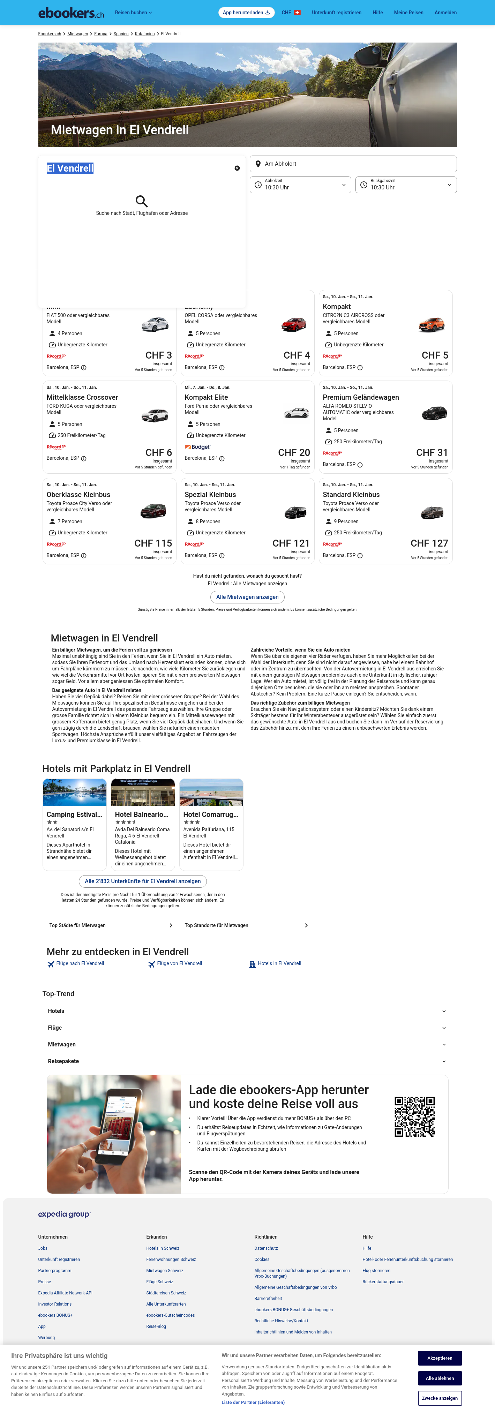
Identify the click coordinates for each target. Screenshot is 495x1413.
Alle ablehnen (440, 1379)
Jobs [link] (42, 1248)
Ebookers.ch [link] (49, 33)
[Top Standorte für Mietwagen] (248, 925)
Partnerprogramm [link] (55, 1270)
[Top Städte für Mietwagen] (112, 925)
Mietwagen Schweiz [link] (165, 1270)
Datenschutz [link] (266, 1248)
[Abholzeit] (300, 184)
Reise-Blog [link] (156, 1326)
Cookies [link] (262, 1259)
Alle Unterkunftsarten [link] (166, 1304)
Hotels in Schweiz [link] (163, 1248)
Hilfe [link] (367, 1248)
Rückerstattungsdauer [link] (383, 1281)
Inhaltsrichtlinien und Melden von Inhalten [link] (293, 1332)
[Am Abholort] (353, 164)
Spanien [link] (121, 33)
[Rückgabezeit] (406, 184)
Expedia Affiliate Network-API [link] (65, 1293)
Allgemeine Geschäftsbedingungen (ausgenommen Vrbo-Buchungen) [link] (302, 1273)
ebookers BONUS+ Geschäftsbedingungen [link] (294, 1309)
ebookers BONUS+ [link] (55, 1315)
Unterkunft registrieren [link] (59, 1259)
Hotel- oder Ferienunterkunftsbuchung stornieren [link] (408, 1259)
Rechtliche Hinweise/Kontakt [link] (281, 1320)
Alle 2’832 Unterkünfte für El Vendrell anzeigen (143, 881)
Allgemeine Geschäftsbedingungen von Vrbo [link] (296, 1287)
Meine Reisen (408, 12)
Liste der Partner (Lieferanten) (253, 1404)
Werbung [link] (46, 1337)
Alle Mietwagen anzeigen (247, 597)
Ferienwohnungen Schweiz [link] (171, 1259)
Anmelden (446, 12)
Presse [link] (44, 1281)
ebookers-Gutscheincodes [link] (171, 1315)
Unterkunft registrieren (336, 12)
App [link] (42, 1326)
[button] (247, 228)
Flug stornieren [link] (377, 1270)
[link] (96, 964)
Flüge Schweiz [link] (160, 1281)
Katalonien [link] (145, 33)
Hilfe (378, 12)
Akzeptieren (440, 1359)
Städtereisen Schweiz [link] (166, 1293)
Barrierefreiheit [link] (268, 1298)
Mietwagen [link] (77, 33)
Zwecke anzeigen (440, 1400)
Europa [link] (100, 33)
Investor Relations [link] (55, 1304)
